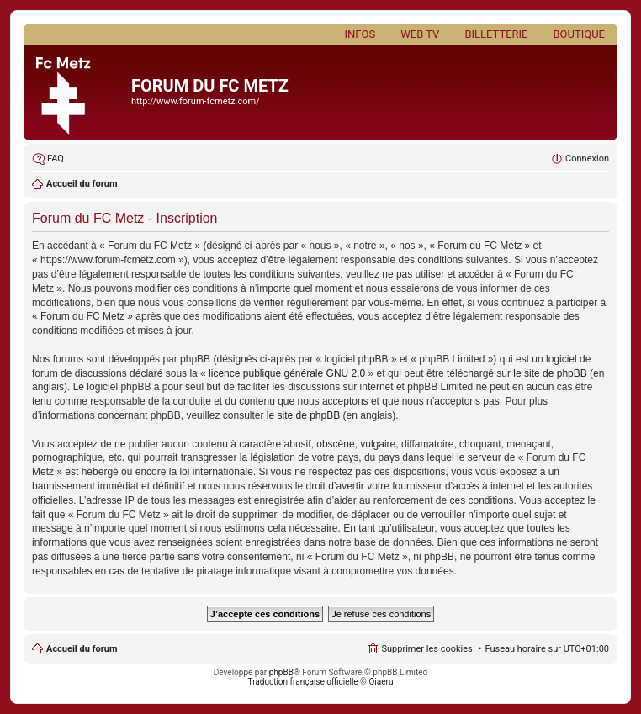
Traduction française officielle (303, 681)
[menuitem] (48, 159)
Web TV (419, 34)
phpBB (281, 672)
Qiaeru (380, 681)
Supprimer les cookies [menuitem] (426, 648)
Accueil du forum (81, 648)
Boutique (579, 34)
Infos (360, 34)
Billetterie (495, 34)
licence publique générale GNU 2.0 (287, 373)
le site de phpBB (549, 373)
